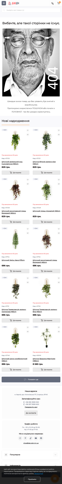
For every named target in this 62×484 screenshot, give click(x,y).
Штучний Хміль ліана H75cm (13, 260)
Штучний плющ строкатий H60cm (46, 211)
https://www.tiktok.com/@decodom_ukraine (30, 438)
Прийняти (32, 479)
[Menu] (4, 3)
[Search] (4, 10)
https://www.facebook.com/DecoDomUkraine (41, 438)
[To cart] (15, 172)
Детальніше (38, 473)
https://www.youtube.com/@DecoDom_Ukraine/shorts (36, 438)
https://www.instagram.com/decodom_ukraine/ (20, 438)
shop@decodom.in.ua (30, 443)
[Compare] (27, 134)
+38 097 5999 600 (32, 404)
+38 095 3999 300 (32, 402)
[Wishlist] (27, 130)
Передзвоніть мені (31, 407)
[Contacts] (52, 3)
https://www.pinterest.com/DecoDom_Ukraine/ (25, 438)
